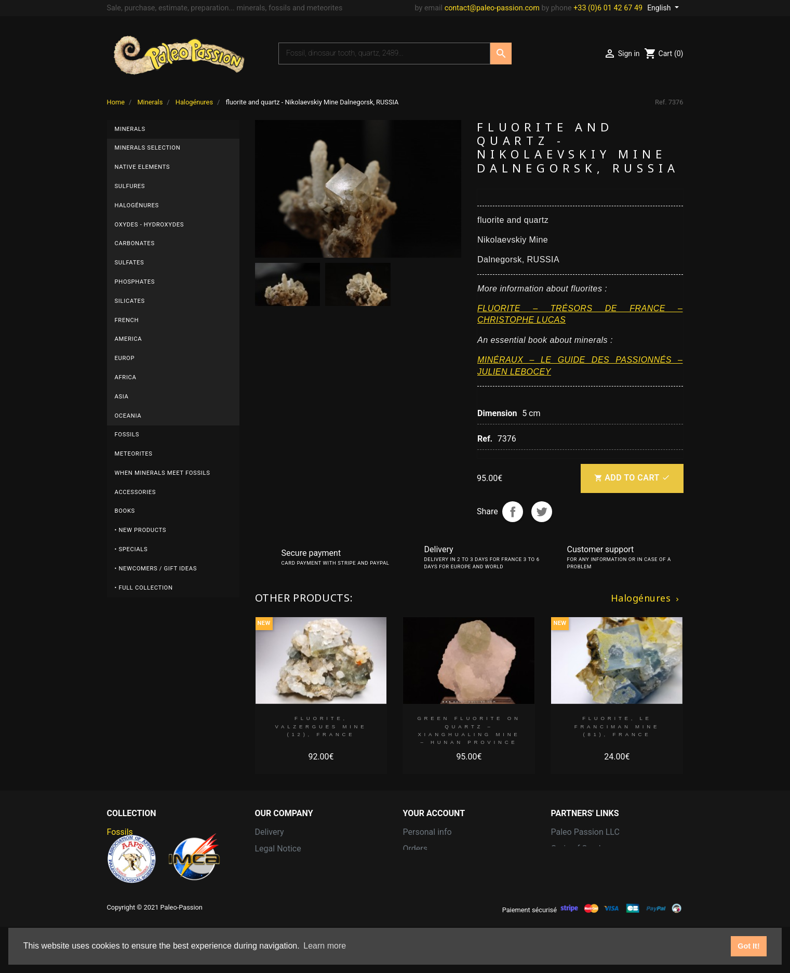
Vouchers (420, 898)
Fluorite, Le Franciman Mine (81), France (617, 726)
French (127, 320)
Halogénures (137, 205)
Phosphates (135, 281)
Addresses (423, 882)
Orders (415, 849)
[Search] (384, 53)
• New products (141, 530)
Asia (122, 396)
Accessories (135, 492)
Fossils (127, 434)
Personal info (427, 832)
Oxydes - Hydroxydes (149, 224)
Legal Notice (278, 849)
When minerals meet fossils (162, 473)
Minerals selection (148, 147)
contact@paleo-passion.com (492, 8)
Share (512, 511)
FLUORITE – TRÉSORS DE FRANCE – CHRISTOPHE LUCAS (580, 314)
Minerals (130, 129)
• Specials (131, 549)
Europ (125, 358)
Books (125, 511)
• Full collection (144, 587)
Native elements (142, 167)
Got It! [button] (748, 946)
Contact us (275, 882)
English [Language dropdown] (660, 8)
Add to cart (632, 478)
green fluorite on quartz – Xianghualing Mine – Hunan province (468, 730)
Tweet (541, 511)
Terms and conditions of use (307, 865)
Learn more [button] (324, 945)
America (128, 339)
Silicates (130, 301)
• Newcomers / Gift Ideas (156, 568)
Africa (126, 377)
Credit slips (424, 865)
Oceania (128, 415)
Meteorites (134, 453)
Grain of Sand (576, 849)
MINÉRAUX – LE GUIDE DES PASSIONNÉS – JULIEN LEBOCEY (580, 365)
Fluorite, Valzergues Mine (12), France (321, 726)
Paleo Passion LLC (585, 832)
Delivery (269, 832)
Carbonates (135, 243)
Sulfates (129, 262)
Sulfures (130, 186)
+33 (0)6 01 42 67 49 (607, 8)
